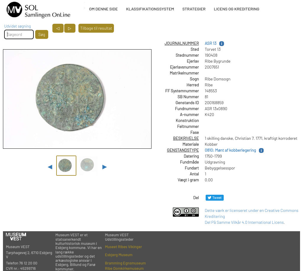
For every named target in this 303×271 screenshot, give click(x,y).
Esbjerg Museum (119, 254)
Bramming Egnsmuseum (125, 263)
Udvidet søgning (17, 26)
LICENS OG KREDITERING (237, 8)
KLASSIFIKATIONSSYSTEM (150, 8)
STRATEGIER (193, 8)
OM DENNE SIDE (103, 8)
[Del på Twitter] (215, 197)
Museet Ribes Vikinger (123, 246)
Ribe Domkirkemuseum (124, 268)
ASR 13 (210, 43)
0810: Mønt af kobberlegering (230, 150)
